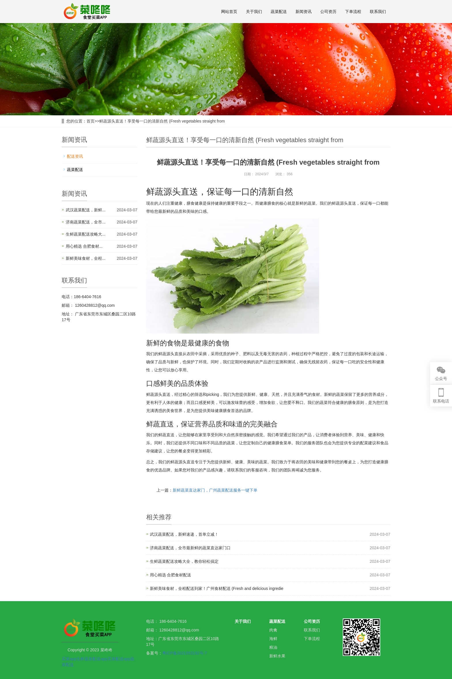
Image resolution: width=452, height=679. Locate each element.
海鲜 (273, 638)
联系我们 (378, 11)
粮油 (273, 647)
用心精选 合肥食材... (84, 246)
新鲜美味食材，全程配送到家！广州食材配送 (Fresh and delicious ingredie (217, 588)
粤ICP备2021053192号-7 (184, 653)
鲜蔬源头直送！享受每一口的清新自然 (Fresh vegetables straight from (162, 121)
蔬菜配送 (279, 11)
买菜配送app (119, 659)
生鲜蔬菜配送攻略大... (86, 234)
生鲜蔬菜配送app (91, 659)
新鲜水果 (277, 656)
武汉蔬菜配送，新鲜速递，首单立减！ (184, 534)
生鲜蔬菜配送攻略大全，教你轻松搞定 (184, 561)
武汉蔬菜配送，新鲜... (86, 210)
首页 (90, 121)
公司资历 (328, 11)
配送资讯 (75, 156)
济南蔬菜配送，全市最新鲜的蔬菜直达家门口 (190, 548)
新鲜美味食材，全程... (86, 258)
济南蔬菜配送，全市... (86, 222)
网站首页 (229, 11)
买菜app (69, 659)
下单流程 (353, 11)
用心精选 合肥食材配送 (170, 575)
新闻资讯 (303, 11)
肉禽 (273, 630)
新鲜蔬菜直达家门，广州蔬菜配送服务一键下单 (215, 490)
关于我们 (254, 11)
